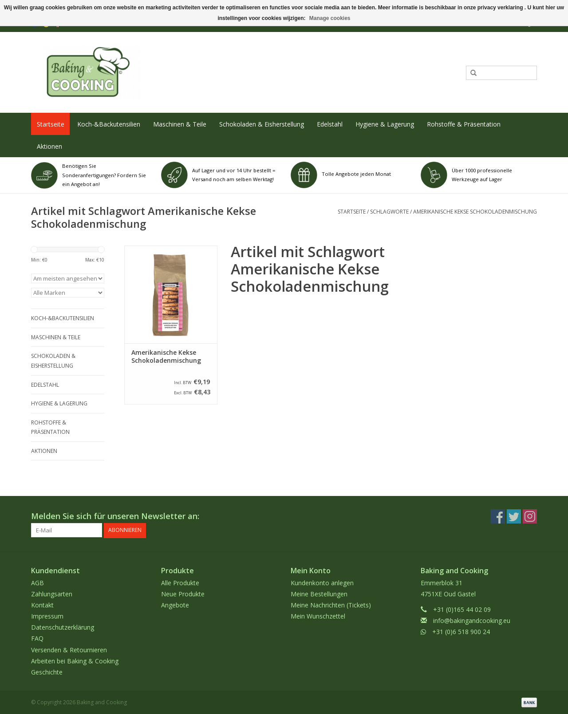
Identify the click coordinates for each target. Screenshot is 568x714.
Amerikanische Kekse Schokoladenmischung (475, 211)
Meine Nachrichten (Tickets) (331, 605)
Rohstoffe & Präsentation (464, 124)
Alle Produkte (180, 582)
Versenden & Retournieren (69, 649)
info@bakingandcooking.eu (471, 620)
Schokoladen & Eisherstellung (261, 124)
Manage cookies (330, 18)
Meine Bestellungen (319, 593)
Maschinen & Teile (179, 124)
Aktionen (49, 146)
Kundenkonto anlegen (322, 582)
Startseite (50, 124)
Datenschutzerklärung (62, 627)
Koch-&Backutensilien (108, 124)
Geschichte (47, 672)
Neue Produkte (183, 593)
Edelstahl (330, 124)
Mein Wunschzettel (318, 616)
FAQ (37, 638)
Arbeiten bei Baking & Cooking (74, 661)
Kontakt (42, 605)
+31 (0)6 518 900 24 (461, 631)
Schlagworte (389, 211)
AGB (37, 582)
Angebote (175, 605)
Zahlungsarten (51, 593)
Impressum (47, 616)
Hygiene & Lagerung (384, 124)
